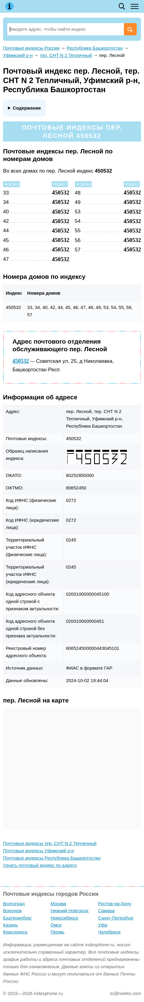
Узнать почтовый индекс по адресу (40, 865)
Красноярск (15, 931)
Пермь (58, 931)
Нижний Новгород (69, 910)
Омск (56, 924)
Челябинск (109, 931)
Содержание (27, 107)
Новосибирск (64, 917)
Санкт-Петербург (116, 917)
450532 (20, 361)
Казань (10, 924)
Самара (106, 910)
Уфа (102, 924)
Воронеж (12, 910)
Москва (58, 903)
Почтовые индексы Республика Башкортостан (51, 857)
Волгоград (14, 903)
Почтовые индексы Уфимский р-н (38, 850)
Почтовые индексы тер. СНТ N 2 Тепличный (50, 843)
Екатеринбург (17, 917)
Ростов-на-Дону (114, 903)
